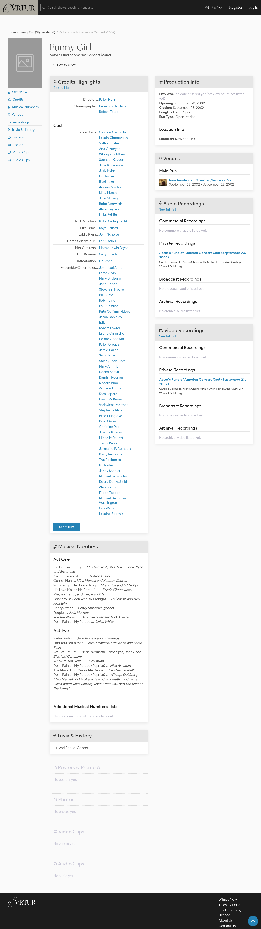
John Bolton (108, 269)
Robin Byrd (107, 285)
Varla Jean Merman (113, 390)
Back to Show (64, 50)
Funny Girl (71, 32)
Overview (17, 77)
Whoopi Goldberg (112, 139)
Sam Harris (107, 340)
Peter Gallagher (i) (113, 206)
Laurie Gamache (111, 318)
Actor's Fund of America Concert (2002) (80, 40)
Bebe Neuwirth (110, 189)
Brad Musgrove (110, 401)
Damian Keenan (111, 362)
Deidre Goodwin (111, 324)
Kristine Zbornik (111, 499)
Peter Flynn (107, 84)
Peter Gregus (109, 329)
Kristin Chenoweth (113, 123)
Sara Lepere (108, 379)
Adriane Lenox (110, 373)
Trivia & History (21, 115)
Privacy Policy (95, 923)
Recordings (18, 107)
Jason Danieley (110, 302)
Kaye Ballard (108, 213)
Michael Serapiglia (113, 461)
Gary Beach (108, 239)
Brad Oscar (107, 406)
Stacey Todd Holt (112, 346)
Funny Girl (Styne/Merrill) (37, 17)
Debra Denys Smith (113, 467)
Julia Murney (109, 183)
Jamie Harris (108, 335)
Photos (15, 130)
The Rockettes (110, 445)
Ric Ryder (106, 450)
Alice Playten (109, 194)
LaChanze (106, 161)
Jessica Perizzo (110, 417)
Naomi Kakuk (109, 357)
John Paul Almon (111, 253)
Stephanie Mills (110, 395)
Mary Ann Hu (109, 351)
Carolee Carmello (112, 117)
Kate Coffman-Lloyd (114, 296)
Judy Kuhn (107, 156)
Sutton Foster (109, 128)
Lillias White (108, 200)
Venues (15, 99)
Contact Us (227, 911)
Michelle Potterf (111, 423)
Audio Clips (19, 145)
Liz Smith (105, 246)
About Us (226, 905)
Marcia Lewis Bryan (113, 233)
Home (12, 17)
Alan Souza (107, 472)
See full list (61, 73)
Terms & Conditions (68, 923)
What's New (214, 7)
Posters (16, 122)
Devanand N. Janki (113, 91)
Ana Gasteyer (109, 134)
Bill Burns (106, 280)
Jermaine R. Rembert (115, 434)
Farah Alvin (107, 258)
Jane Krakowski (111, 150)
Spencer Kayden (111, 145)
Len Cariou (107, 226)
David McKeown (111, 384)
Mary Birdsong (110, 263)
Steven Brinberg (111, 274)
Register (236, 7)
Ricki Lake (106, 167)
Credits (16, 84)
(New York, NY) (201, 165)
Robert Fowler (110, 313)
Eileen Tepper (109, 478)
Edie (102, 307)
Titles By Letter (230, 890)
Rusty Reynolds (110, 439)
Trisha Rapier (109, 428)
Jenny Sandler (110, 456)
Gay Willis (106, 493)
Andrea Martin (110, 172)
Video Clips (19, 137)
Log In (253, 7)
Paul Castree (108, 291)
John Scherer (109, 219)
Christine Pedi (109, 412)
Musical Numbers (23, 92)
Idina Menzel (108, 178)
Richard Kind (108, 368)
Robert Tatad (108, 97)
